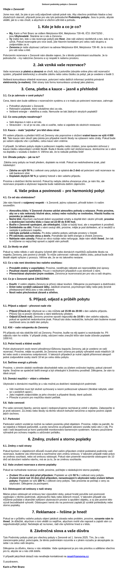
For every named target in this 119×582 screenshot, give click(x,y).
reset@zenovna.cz (78, 556)
